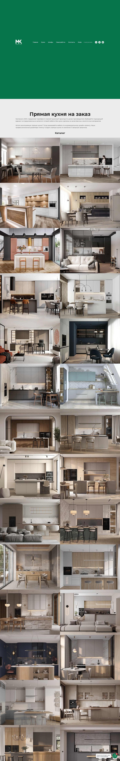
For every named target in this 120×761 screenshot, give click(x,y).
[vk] (96, 42)
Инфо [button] (80, 42)
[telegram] (99, 42)
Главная (35, 42)
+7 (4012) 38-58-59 (88, 42)
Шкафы (50, 42)
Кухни (43, 42)
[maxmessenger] (103, 42)
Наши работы (60, 42)
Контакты (71, 42)
